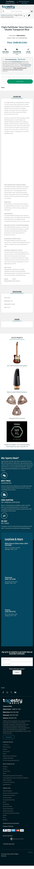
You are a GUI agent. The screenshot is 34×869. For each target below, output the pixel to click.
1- (12, 709)
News (4, 820)
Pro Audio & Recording (9, 802)
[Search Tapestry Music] (16, 11)
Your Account (6, 752)
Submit (17, 672)
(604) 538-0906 (11, 712)
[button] (6, 51)
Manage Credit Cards (9, 759)
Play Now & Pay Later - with (24, 2)
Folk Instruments (8, 799)
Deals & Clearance (8, 793)
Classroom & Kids (8, 809)
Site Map (30, 855)
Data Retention (7, 786)
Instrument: (7, 304)
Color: (6, 297)
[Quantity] (4, 81)
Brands (5, 818)
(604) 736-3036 (10, 715)
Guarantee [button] (6, 53)
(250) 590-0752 (10, 718)
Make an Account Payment (10, 756)
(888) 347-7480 (17, 709)
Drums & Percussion (8, 811)
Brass (4, 804)
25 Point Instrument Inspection (12, 761)
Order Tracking (7, 747)
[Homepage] (9, 7)
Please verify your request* (17, 669)
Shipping (5, 767)
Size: (5, 307)
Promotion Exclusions (9, 784)
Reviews (5, 823)
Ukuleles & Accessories (7, 15)
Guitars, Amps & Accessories (11, 795)
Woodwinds (6, 806)
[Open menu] (31, 11)
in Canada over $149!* (10, 2)
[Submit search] (3, 11)
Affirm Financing (7, 781)
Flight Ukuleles (21, 35)
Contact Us (8, 737)
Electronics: (7, 301)
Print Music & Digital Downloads (12, 816)
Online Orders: (7, 709)
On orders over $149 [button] (17, 53)
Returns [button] (28, 53)
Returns (5, 770)
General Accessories (8, 813)
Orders (5, 754)
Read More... (5, 71)
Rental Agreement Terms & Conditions (14, 777)
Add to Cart (19, 81)
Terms (4, 774)
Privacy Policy (7, 772)
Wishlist (5, 749)
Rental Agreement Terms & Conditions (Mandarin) (17, 779)
